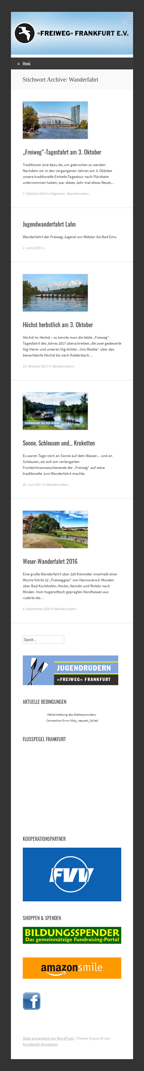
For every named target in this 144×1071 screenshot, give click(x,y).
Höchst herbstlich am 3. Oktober (58, 324)
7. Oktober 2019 (34, 193)
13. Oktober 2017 (35, 366)
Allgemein (57, 193)
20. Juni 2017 (32, 484)
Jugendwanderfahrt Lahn (49, 223)
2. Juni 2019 (32, 248)
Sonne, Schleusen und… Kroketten (59, 442)
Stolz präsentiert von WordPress (48, 1038)
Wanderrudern (78, 193)
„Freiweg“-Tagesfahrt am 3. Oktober (62, 151)
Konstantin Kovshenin (40, 1044)
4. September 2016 (36, 609)
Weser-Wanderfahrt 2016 (50, 561)
